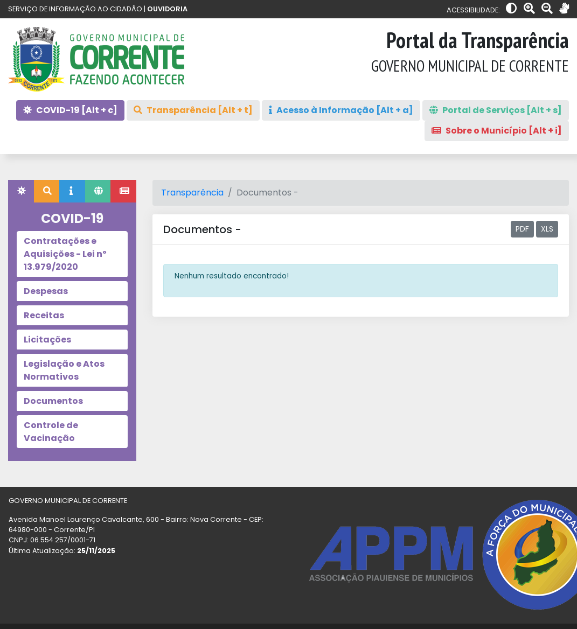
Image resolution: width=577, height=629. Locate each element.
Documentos (53, 401)
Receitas (44, 315)
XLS (547, 228)
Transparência (192, 192)
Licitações (47, 339)
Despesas (46, 291)
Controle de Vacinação (51, 431)
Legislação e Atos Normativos (64, 370)
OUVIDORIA (167, 8)
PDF (522, 228)
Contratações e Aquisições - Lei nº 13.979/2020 (65, 254)
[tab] (21, 191)
